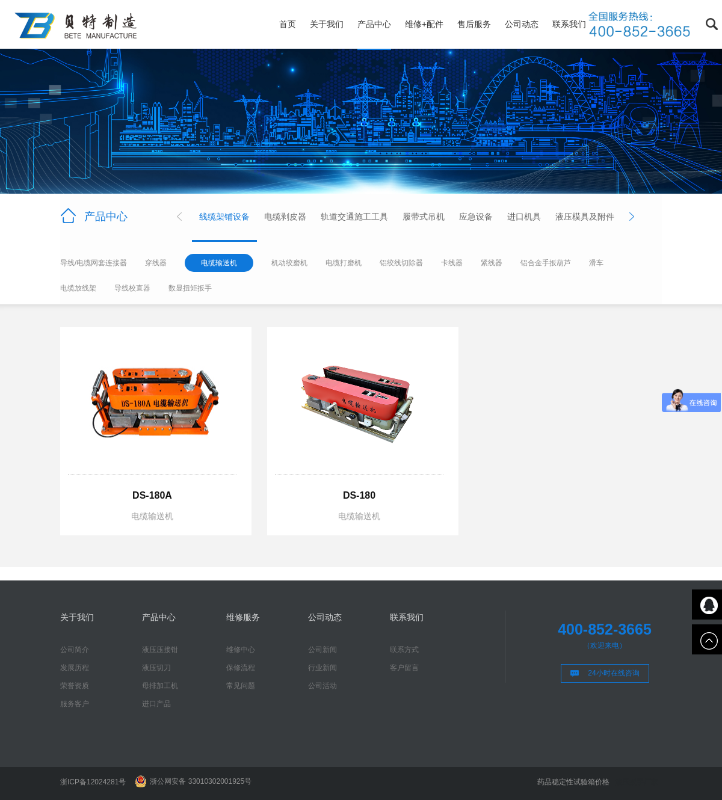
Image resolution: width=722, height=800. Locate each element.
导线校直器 (132, 288)
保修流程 (240, 667)
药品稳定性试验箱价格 (573, 782)
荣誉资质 (74, 686)
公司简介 (74, 649)
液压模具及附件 (584, 216)
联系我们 (569, 24)
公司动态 (521, 24)
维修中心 (240, 649)
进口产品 (156, 704)
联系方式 (404, 649)
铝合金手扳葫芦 (545, 263)
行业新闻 (322, 667)
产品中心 (374, 24)
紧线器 (491, 263)
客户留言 (404, 667)
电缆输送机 (219, 263)
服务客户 (74, 704)
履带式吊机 (424, 216)
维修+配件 (424, 24)
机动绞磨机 (289, 263)
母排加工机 (160, 686)
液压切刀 (156, 667)
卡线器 (452, 263)
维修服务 (243, 617)
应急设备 (476, 216)
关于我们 (327, 24)
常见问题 (240, 686)
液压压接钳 (160, 649)
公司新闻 (322, 649)
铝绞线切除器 (401, 263)
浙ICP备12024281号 (93, 782)
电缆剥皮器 (285, 216)
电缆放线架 (78, 288)
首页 (287, 24)
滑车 (596, 263)
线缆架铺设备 (224, 216)
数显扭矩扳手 (190, 288)
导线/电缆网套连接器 (93, 263)
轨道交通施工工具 (354, 216)
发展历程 (74, 667)
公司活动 (322, 686)
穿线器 (156, 263)
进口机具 (524, 216)
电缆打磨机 (344, 263)
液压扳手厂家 (636, 782)
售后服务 (474, 24)
